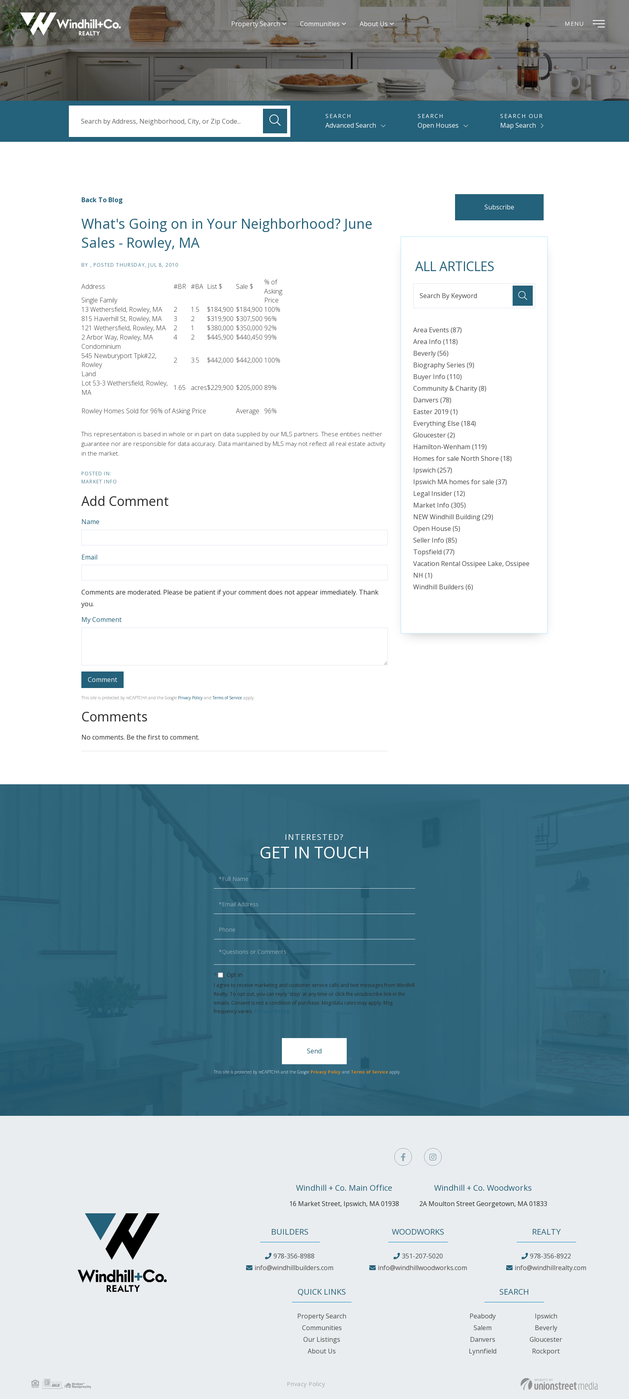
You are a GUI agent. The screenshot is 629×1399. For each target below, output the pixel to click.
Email (89, 557)
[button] (275, 121)
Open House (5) (436, 528)
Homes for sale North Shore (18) (462, 458)
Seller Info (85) (435, 540)
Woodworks (418, 1231)
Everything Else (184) (444, 423)
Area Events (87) (437, 329)
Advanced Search (350, 125)
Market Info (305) (439, 505)
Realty (546, 1231)
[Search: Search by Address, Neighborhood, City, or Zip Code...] (179, 121)
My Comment (101, 619)
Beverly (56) (431, 353)
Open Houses (438, 125)
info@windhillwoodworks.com (422, 1267)
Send (314, 1051)
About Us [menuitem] (374, 24)
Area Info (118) (435, 341)
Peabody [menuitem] (483, 1316)
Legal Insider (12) (439, 493)
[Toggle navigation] (587, 24)
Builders (289, 1231)
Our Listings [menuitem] (321, 1339)
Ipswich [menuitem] (546, 1316)
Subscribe (499, 207)
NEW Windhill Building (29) (453, 516)
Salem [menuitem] (483, 1327)
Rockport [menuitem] (546, 1351)
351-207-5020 (422, 1256)
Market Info (99, 481)
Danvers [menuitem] (482, 1339)
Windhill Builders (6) (443, 586)
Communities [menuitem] (320, 24)
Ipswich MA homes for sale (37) (460, 481)
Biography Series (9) (443, 365)
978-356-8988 (293, 1256)
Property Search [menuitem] (256, 24)
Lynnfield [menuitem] (483, 1351)
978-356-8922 (550, 1256)
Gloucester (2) (434, 435)
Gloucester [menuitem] (546, 1339)
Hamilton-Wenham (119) (450, 446)
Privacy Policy (190, 698)
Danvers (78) (432, 400)
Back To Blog (102, 199)
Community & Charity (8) (449, 388)
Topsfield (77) (434, 551)
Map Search (518, 125)
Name (90, 521)
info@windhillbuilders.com (293, 1267)
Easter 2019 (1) (435, 411)
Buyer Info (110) (437, 376)
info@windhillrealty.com (550, 1267)
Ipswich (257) (432, 470)
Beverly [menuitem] (546, 1327)
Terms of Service (227, 698)
